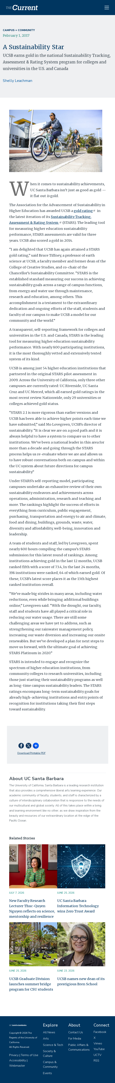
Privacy (14, 1055)
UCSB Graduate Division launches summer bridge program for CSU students (31, 984)
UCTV (97, 1055)
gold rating (85, 211)
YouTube (99, 1049)
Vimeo (98, 1043)
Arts (46, 1039)
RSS (96, 1061)
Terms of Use (29, 1055)
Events (47, 1073)
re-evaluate (47, 454)
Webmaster (17, 1066)
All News (49, 1032)
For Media (74, 1039)
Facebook (100, 1032)
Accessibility (17, 1060)
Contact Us (75, 1032)
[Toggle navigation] (106, 7)
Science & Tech (53, 1045)
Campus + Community (19, 30)
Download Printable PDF (31, 753)
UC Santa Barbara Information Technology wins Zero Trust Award (78, 906)
